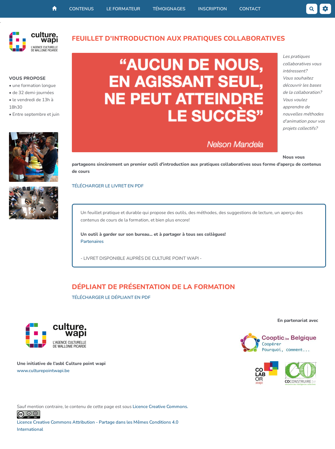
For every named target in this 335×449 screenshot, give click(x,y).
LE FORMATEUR (123, 9)
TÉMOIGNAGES (169, 9)
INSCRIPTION (212, 9)
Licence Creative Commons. (160, 407)
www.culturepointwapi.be (43, 371)
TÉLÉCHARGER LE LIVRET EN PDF (107, 186)
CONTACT (249, 9)
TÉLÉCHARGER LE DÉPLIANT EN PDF (111, 297)
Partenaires (92, 241)
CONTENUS (81, 9)
